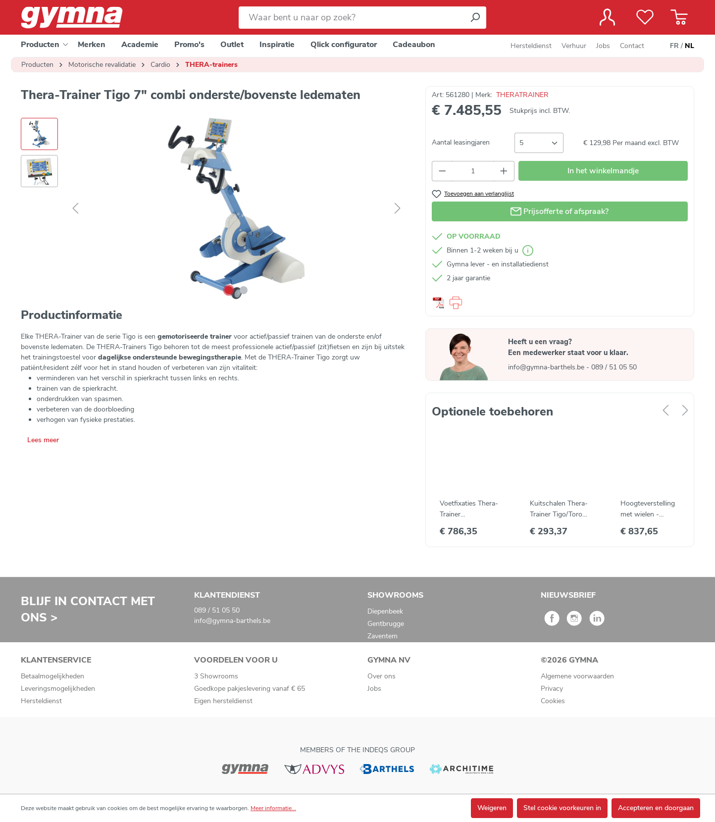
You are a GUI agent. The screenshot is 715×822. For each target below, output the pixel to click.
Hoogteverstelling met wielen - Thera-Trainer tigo (647, 509)
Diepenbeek (385, 611)
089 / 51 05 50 (614, 367)
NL (689, 46)
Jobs (603, 46)
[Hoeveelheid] (473, 171)
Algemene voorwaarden (577, 676)
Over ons (381, 676)
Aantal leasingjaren (461, 142)
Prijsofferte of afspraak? (560, 210)
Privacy (552, 688)
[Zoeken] (474, 17)
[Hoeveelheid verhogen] (504, 171)
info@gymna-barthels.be (547, 367)
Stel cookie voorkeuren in (562, 808)
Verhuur (574, 46)
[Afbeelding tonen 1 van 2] (229, 290)
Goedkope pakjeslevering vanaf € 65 (249, 688)
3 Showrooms (216, 676)
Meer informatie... (273, 808)
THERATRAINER (522, 95)
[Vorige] (75, 209)
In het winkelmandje (603, 170)
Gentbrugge (385, 623)
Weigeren (492, 808)
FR (674, 46)
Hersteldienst (531, 46)
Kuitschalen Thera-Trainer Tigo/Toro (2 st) (559, 509)
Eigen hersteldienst (223, 701)
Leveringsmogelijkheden (58, 688)
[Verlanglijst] (645, 17)
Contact (632, 46)
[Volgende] (397, 209)
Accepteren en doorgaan (656, 808)
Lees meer (43, 440)
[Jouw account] (607, 17)
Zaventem (382, 636)
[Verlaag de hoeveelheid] (442, 171)
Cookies (553, 701)
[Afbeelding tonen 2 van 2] (244, 290)
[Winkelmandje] (679, 17)
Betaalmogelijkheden (52, 676)
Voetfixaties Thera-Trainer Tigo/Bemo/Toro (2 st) (469, 509)
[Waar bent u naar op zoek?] (351, 17)
